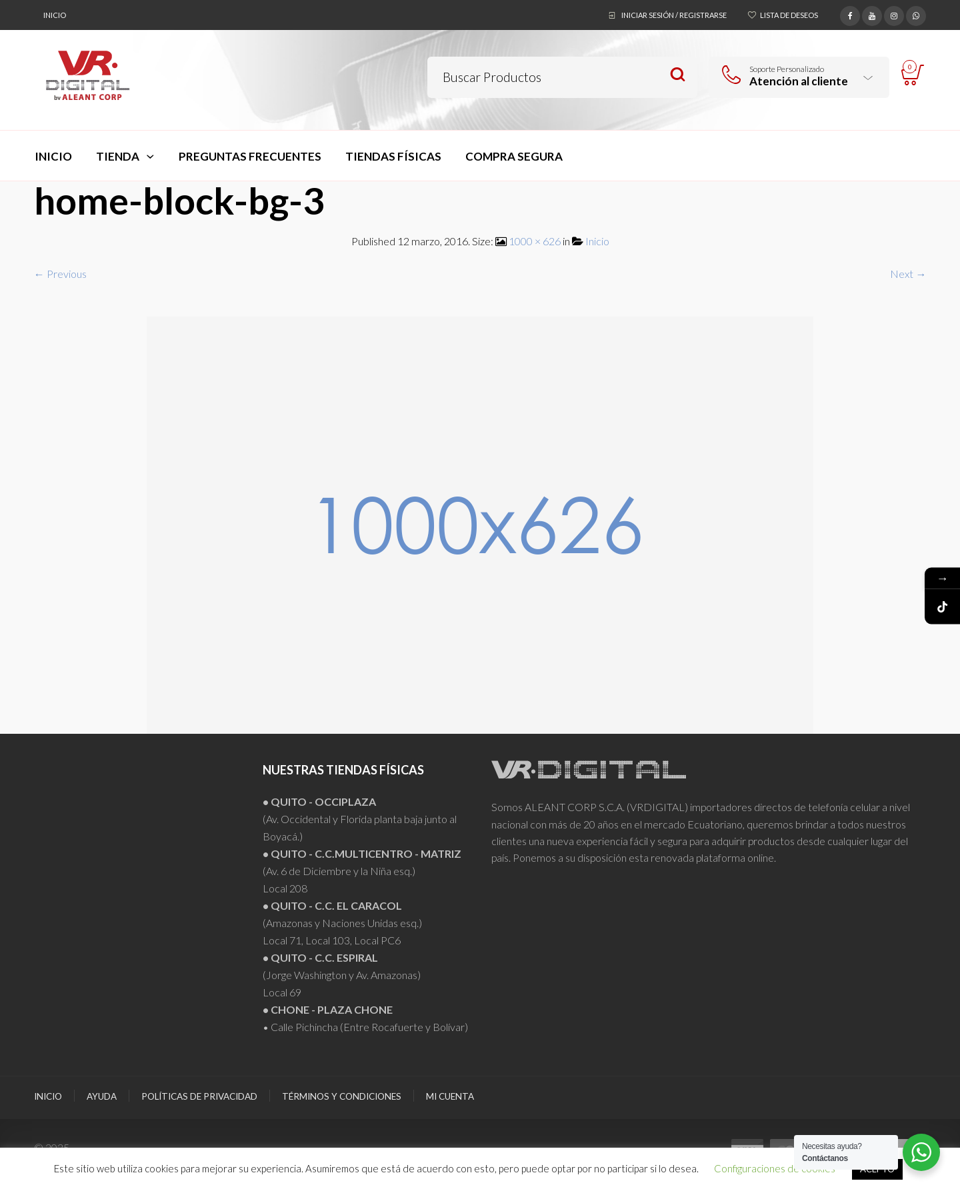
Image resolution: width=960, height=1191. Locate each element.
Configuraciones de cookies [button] (774, 1168)
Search (677, 75)
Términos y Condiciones (341, 1096)
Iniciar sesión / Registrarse (674, 15)
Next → (908, 273)
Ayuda (102, 1096)
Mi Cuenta (450, 1096)
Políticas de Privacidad (199, 1096)
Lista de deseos (789, 15)
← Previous (60, 273)
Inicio (54, 15)
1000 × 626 (535, 241)
